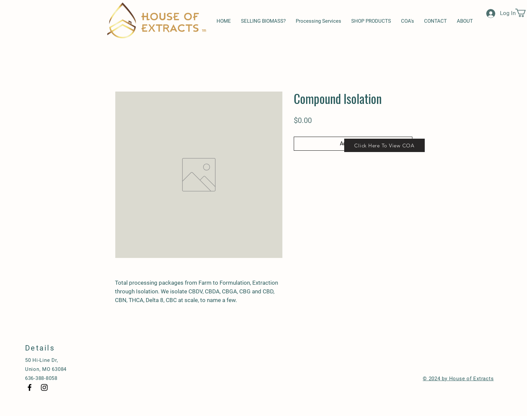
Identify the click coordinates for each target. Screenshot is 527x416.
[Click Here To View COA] (384, 145)
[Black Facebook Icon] (29, 387)
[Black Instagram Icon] (44, 387)
